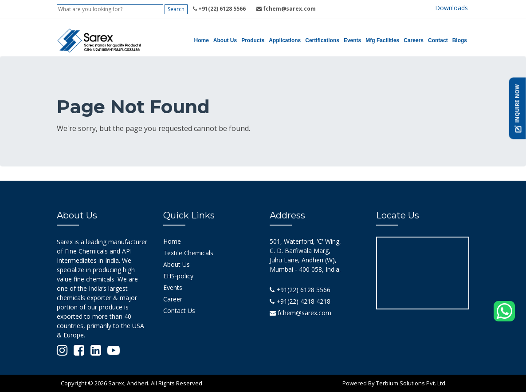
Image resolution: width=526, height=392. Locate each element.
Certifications (322, 40)
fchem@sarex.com (300, 313)
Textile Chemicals (188, 253)
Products (252, 40)
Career (172, 299)
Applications (285, 40)
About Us (225, 40)
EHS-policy (178, 276)
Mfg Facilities (382, 40)
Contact (438, 40)
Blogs (459, 40)
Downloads (451, 8)
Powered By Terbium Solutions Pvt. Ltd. (394, 383)
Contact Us (179, 310)
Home (201, 40)
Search (176, 9)
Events (352, 40)
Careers (414, 40)
